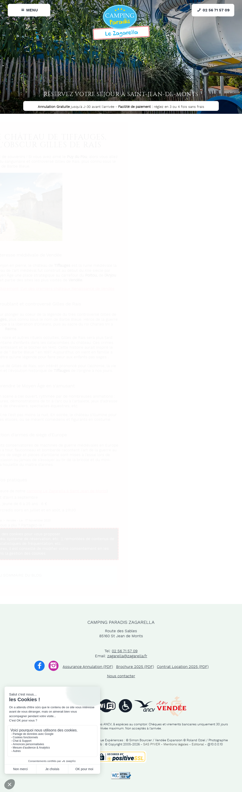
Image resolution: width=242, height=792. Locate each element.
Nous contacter (121, 676)
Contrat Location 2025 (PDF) (183, 666)
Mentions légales (175, 744)
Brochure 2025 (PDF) (135, 666)
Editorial (198, 744)
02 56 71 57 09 (125, 651)
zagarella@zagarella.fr (127, 656)
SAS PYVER (151, 744)
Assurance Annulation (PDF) (88, 666)
